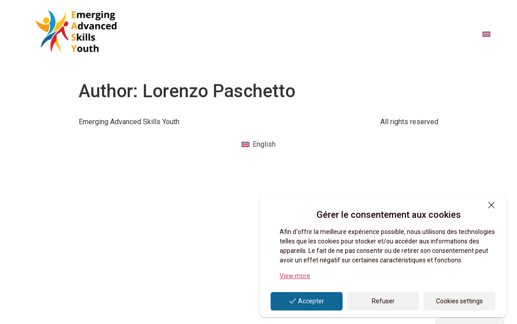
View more (295, 275)
